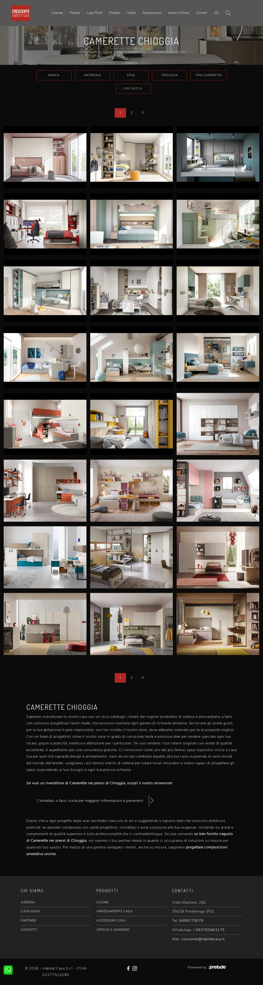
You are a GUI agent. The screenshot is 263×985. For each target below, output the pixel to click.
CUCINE (102, 902)
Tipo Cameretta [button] (208, 75)
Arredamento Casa (106, 52)
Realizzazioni (152, 13)
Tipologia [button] (169, 75)
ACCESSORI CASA (111, 920)
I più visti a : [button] (133, 88)
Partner (75, 13)
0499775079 (191, 920)
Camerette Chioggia (168, 52)
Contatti (201, 13)
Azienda (57, 13)
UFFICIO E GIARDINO (113, 930)
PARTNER (28, 920)
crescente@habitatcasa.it (202, 939)
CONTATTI (29, 930)
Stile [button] (131, 75)
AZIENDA (28, 902)
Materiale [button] (92, 75)
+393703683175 (209, 929)
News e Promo (178, 13)
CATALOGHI (30, 911)
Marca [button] (54, 75)
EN (216, 13)
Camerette (137, 52)
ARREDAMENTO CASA (114, 911)
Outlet (131, 13)
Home (82, 52)
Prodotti (114, 13)
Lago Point (94, 13)
